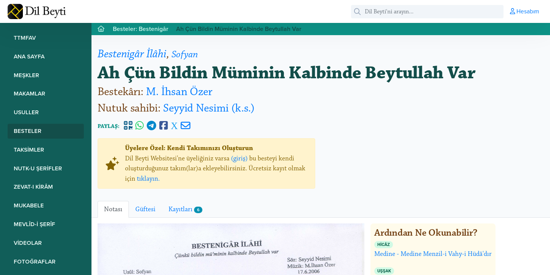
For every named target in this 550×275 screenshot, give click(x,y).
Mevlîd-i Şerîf (34, 224)
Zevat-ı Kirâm (33, 187)
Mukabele (29, 205)
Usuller (26, 112)
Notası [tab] (113, 209)
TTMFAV (25, 38)
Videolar (28, 243)
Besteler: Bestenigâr (140, 28)
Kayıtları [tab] (185, 209)
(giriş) (239, 158)
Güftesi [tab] (145, 209)
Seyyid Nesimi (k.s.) (209, 108)
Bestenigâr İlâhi (132, 54)
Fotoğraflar (35, 261)
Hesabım (524, 11)
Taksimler (29, 150)
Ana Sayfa (29, 56)
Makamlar (29, 93)
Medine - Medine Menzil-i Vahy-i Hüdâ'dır (433, 249)
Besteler (28, 131)
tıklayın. (148, 179)
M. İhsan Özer (179, 92)
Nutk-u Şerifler (38, 168)
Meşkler (26, 75)
